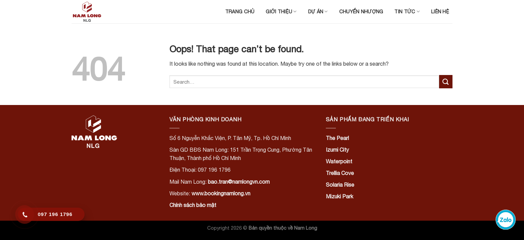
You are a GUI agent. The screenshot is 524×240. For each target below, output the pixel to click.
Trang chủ (240, 11)
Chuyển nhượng (361, 11)
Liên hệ (440, 11)
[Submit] (445, 81)
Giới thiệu (281, 11)
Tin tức (407, 11)
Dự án (318, 11)
